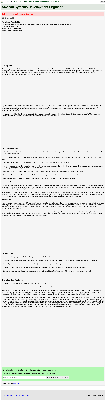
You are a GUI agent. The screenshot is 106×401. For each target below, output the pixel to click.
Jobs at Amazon (17, 1)
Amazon (7, 1)
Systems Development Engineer (37, 1)
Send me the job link (57, 377)
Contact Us (58, 1)
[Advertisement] (53, 49)
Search (102, 1)
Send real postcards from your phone (16, 395)
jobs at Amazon (18, 383)
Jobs (52, 1)
